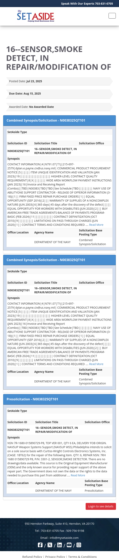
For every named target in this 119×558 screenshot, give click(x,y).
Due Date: (16, 93)
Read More (96, 225)
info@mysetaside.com (64, 538)
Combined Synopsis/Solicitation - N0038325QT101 (46, 120)
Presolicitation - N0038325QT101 (32, 399)
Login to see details (100, 506)
